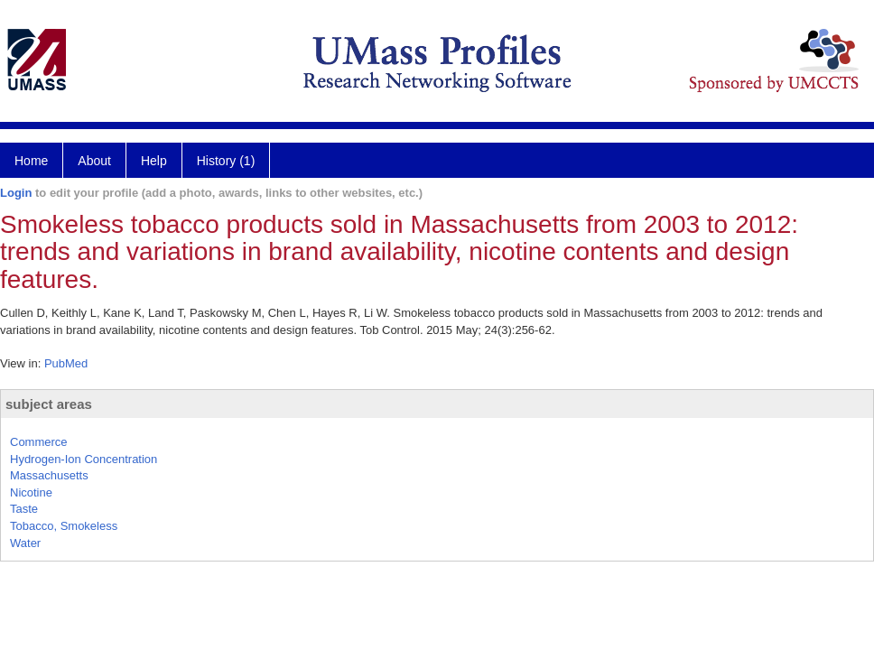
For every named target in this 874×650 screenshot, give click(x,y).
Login (16, 193)
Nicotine (31, 492)
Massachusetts (49, 475)
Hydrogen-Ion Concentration (83, 459)
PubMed (66, 363)
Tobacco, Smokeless (63, 526)
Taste (24, 508)
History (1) (226, 160)
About (94, 160)
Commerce (39, 442)
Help (154, 160)
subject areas (48, 404)
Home (31, 160)
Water (25, 543)
